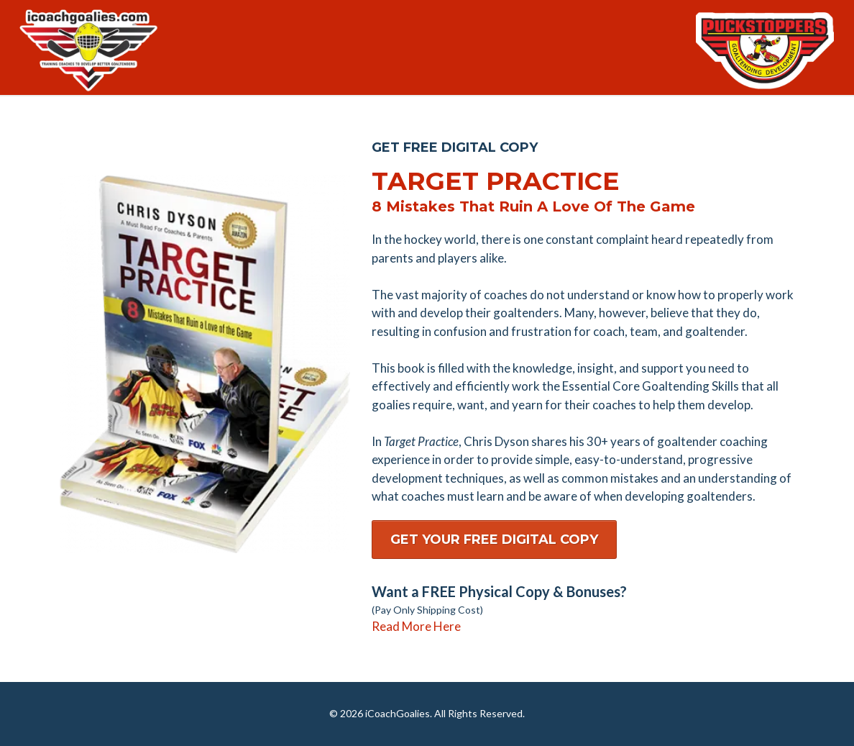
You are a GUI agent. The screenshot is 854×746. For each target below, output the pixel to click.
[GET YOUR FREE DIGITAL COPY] (494, 539)
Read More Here (416, 626)
